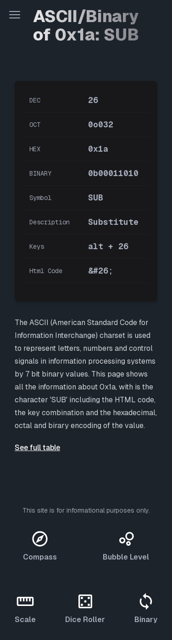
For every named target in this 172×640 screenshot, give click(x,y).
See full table (37, 447)
